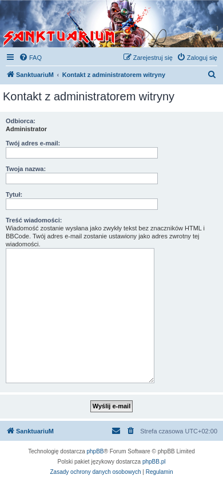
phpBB (95, 451)
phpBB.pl (154, 461)
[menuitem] (30, 57)
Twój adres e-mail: (33, 143)
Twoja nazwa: (26, 168)
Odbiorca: (20, 120)
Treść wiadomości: (34, 220)
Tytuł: (14, 194)
